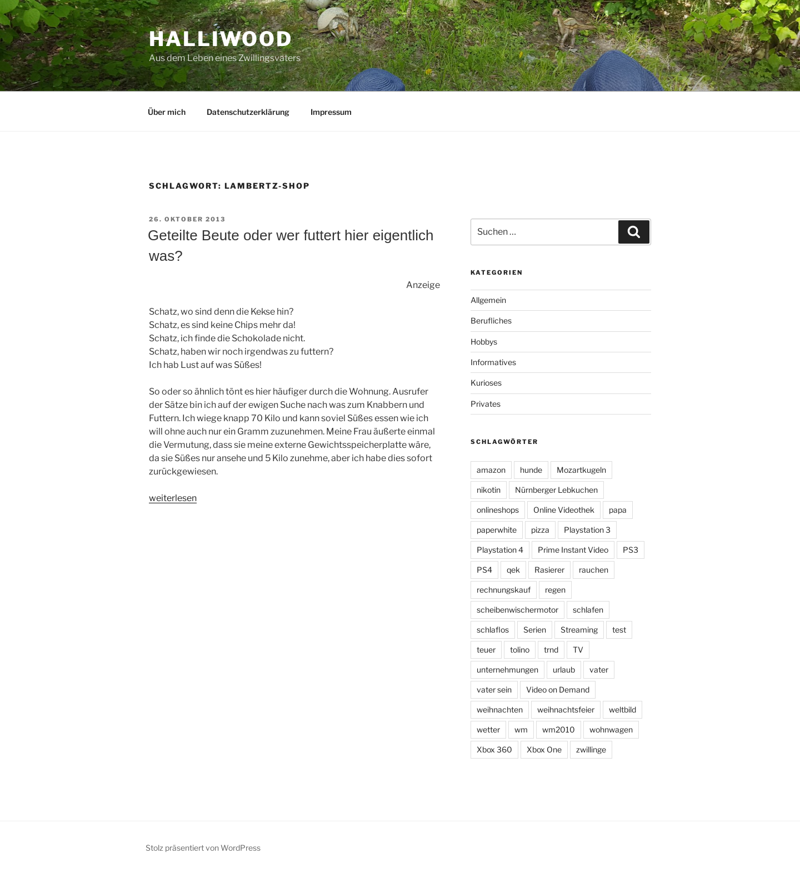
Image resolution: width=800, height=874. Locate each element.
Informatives (493, 362)
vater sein (494, 689)
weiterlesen (173, 498)
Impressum (331, 112)
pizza (540, 529)
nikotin (489, 489)
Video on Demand (557, 689)
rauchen (593, 569)
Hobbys (484, 341)
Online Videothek (563, 509)
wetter (488, 729)
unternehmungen (507, 669)
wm (521, 729)
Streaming (579, 629)
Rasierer (549, 569)
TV (578, 649)
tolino (519, 649)
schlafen (588, 609)
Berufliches (491, 320)
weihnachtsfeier (565, 709)
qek (513, 569)
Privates (486, 403)
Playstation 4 (500, 549)
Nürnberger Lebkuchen (556, 489)
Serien (534, 629)
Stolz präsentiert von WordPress (203, 847)
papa (618, 509)
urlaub (564, 669)
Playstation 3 (587, 529)
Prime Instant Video (573, 549)
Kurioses (486, 382)
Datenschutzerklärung (248, 112)
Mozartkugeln (581, 469)
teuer (486, 649)
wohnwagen (611, 729)
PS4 (484, 569)
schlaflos (493, 629)
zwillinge (591, 749)
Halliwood (221, 39)
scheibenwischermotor (517, 609)
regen (555, 589)
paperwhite (497, 529)
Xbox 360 (494, 749)
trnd (551, 649)
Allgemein (488, 300)
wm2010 (558, 729)
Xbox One (544, 749)
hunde (531, 469)
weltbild (622, 709)
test (619, 629)
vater (598, 669)
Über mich (167, 112)
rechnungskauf (504, 589)
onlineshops (498, 509)
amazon (491, 469)
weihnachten (500, 709)
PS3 (630, 549)
